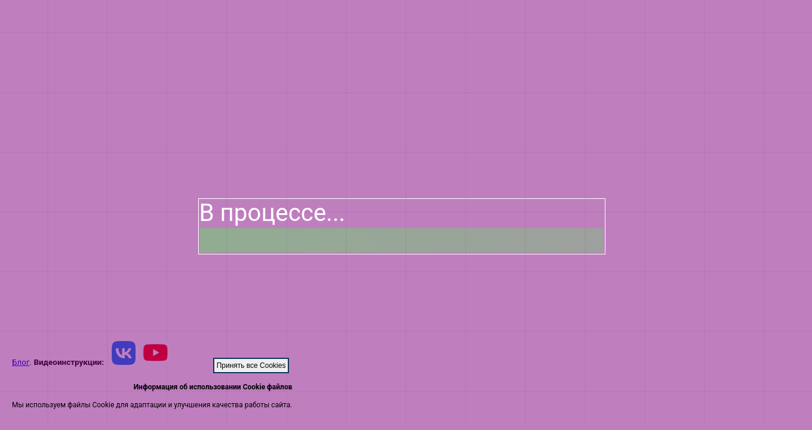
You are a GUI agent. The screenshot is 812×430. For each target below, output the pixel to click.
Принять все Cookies (251, 365)
